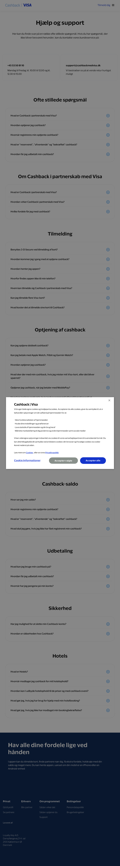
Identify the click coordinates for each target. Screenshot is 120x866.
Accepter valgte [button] (63, 460)
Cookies (29, 453)
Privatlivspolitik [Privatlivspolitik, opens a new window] (52, 453)
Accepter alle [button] (93, 460)
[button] (27, 460)
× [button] (109, 400)
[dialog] (60, 433)
